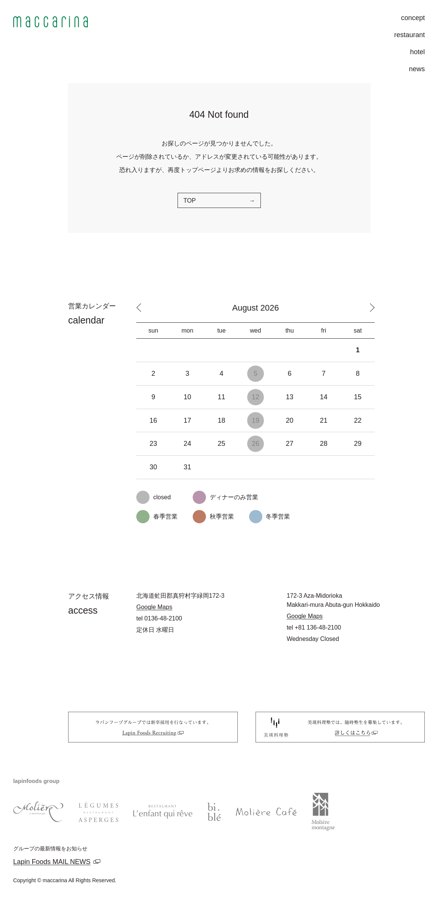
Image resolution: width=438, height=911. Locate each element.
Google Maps (154, 607)
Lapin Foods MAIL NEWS (51, 862)
